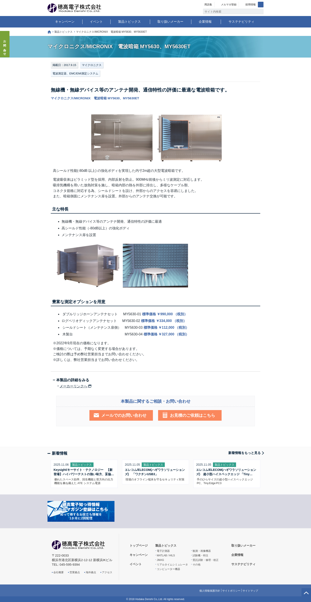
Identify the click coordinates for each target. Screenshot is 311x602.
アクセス (107, 572)
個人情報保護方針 (209, 590)
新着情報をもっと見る (244, 452)
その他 (196, 564)
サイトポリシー (231, 590)
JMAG (160, 560)
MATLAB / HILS (166, 555)
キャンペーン (65, 21)
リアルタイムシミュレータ (172, 564)
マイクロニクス (92, 65)
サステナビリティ (241, 21)
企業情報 (205, 21)
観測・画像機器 (202, 550)
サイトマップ (250, 590)
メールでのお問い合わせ (123, 415)
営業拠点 (75, 572)
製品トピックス (129, 21)
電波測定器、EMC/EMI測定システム (75, 73)
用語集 (208, 4)
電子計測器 (163, 550)
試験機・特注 (200, 555)
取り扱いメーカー (170, 21)
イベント (96, 21)
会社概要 (58, 572)
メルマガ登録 (228, 4)
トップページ (49, 32)
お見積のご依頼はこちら (192, 415)
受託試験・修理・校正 (206, 560)
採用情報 (250, 4)
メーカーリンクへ (73, 386)
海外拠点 (91, 572)
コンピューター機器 (168, 569)
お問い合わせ (4, 46)
